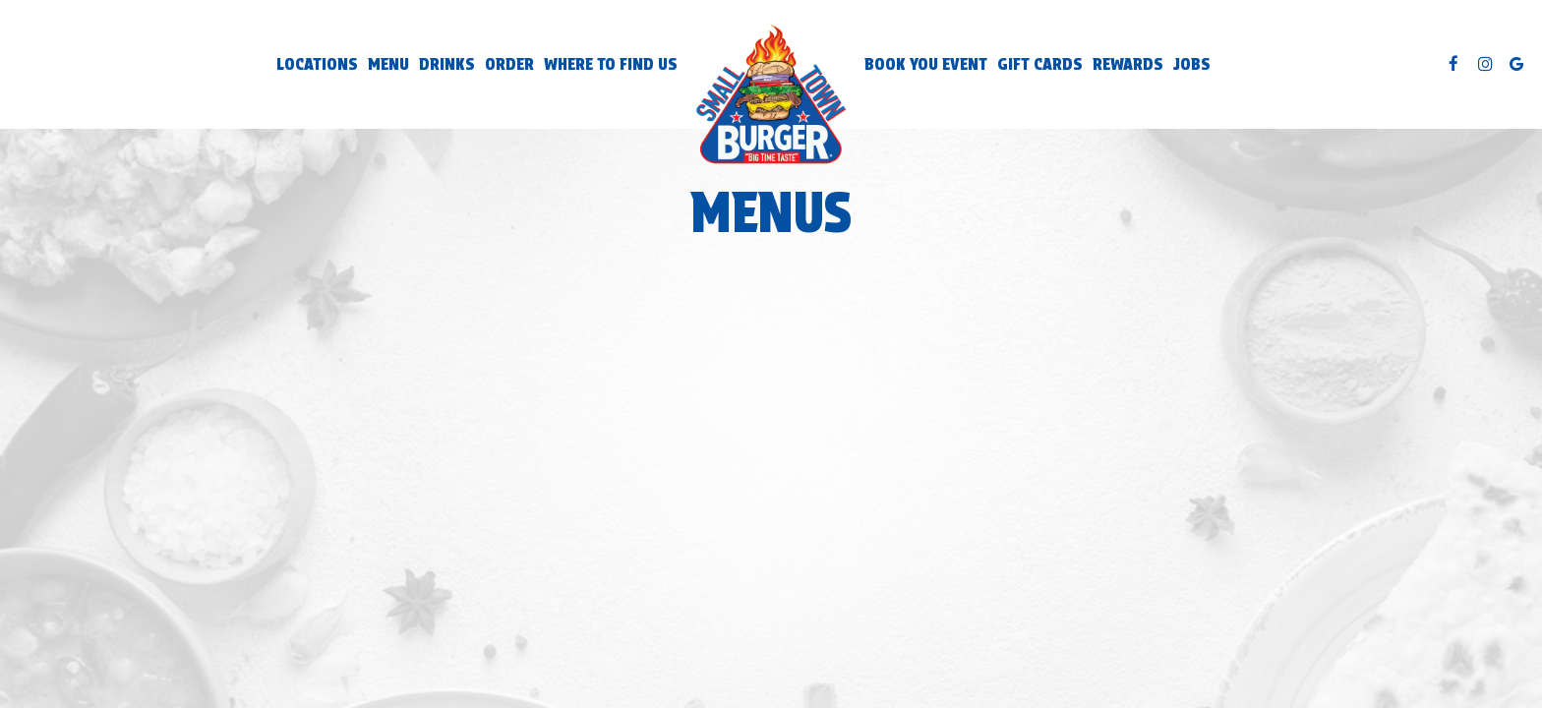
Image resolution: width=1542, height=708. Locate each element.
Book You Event (925, 64)
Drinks (447, 64)
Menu (388, 64)
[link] (771, 96)
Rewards (1128, 64)
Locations (317, 64)
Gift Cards (1040, 64)
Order (509, 64)
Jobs (1192, 64)
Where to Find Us (611, 64)
